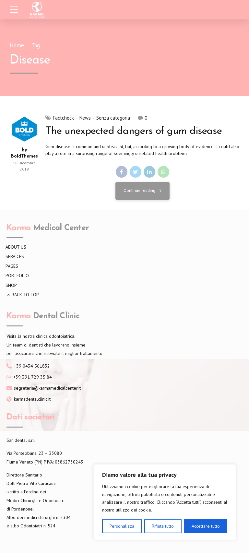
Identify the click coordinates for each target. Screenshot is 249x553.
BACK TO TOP (25, 295)
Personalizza (122, 526)
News (85, 118)
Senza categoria (113, 118)
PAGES (12, 266)
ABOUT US (16, 247)
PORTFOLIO (17, 275)
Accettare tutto (206, 526)
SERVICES (15, 256)
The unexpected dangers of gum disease (133, 131)
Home (17, 45)
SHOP (11, 285)
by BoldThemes (24, 153)
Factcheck (63, 118)
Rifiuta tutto (163, 526)
